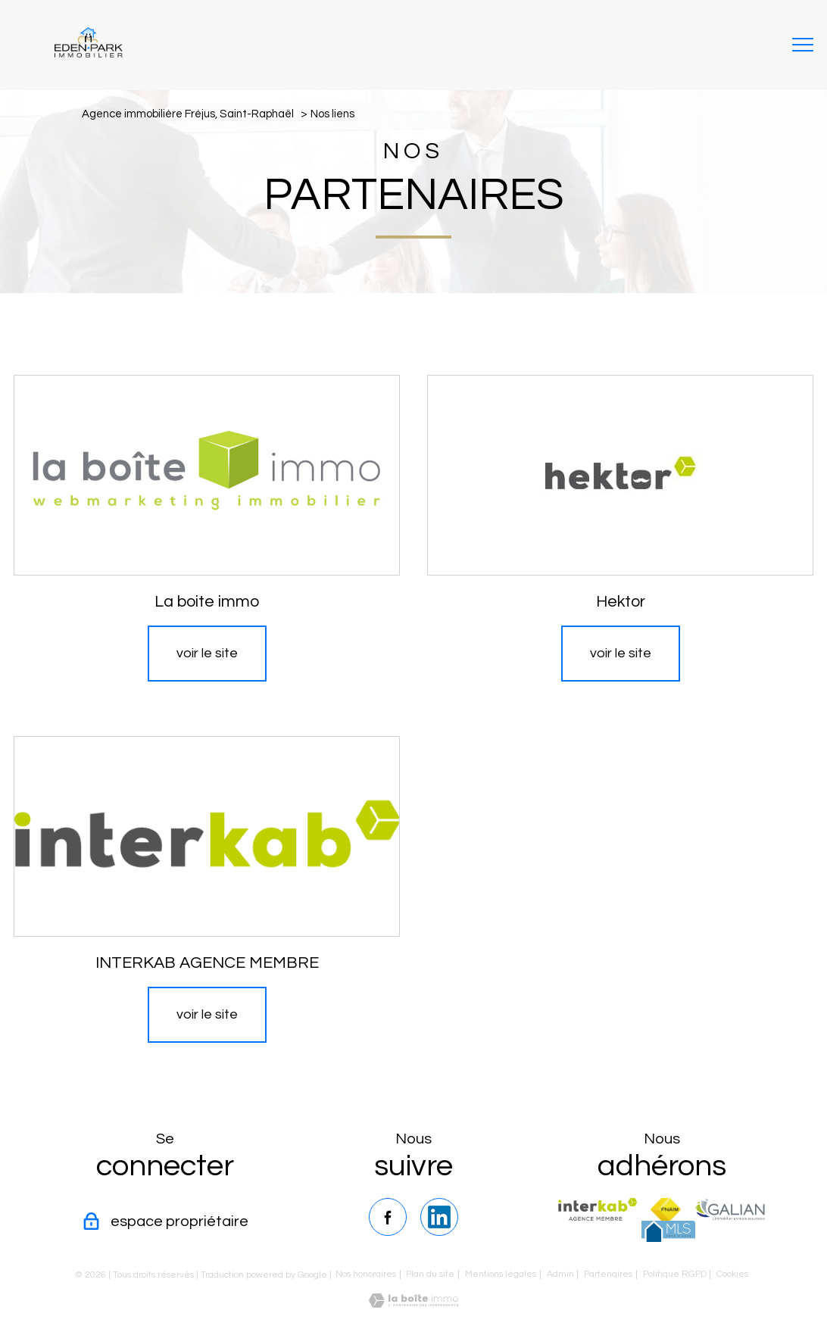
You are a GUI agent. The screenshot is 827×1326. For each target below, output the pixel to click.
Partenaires (608, 1274)
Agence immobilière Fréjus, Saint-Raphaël (188, 114)
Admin (560, 1274)
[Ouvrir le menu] (803, 45)
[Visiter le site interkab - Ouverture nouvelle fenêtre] (597, 1209)
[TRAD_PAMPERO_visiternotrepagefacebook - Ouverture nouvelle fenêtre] (388, 1217)
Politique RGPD (675, 1274)
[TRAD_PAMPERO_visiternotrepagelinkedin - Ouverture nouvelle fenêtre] (439, 1217)
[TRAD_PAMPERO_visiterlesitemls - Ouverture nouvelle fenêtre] (668, 1231)
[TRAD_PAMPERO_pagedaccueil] (89, 53)
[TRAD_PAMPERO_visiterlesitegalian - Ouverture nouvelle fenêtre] (730, 1209)
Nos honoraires (365, 1274)
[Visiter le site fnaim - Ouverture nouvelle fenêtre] (666, 1209)
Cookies (732, 1274)
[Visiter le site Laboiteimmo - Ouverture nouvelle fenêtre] (413, 1303)
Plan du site (430, 1274)
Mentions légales (500, 1274)
